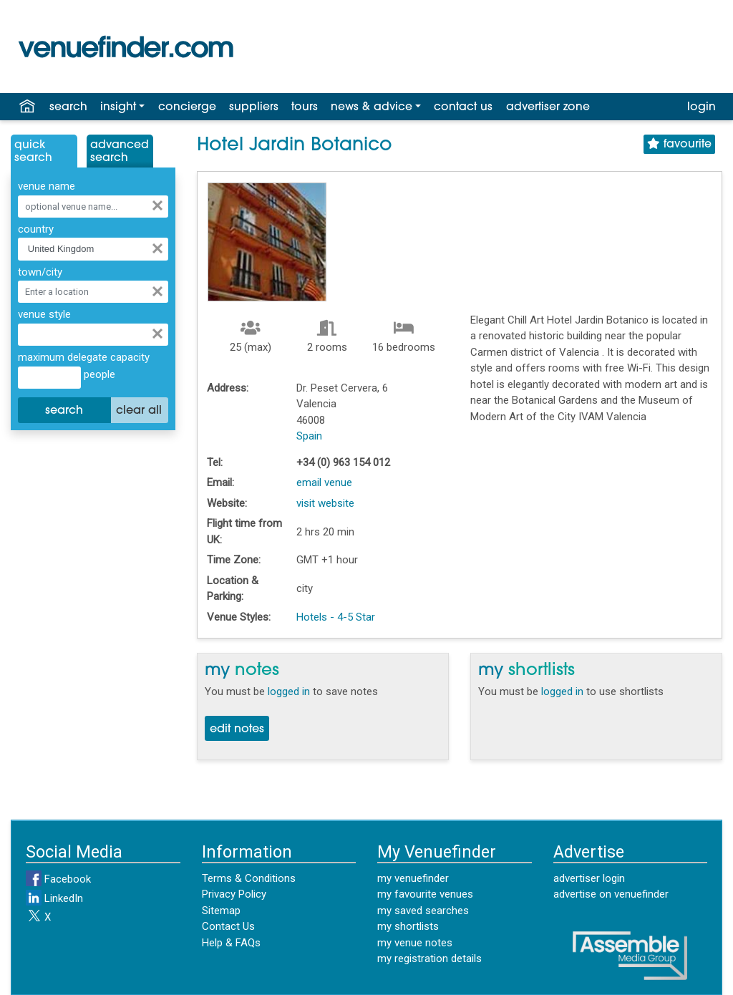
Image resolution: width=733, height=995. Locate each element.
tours (304, 107)
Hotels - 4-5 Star (335, 617)
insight (118, 107)
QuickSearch (33, 152)
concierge (187, 107)
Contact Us (228, 926)
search (68, 107)
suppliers (253, 107)
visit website (325, 503)
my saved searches (423, 910)
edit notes (237, 729)
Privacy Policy (234, 894)
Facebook (58, 879)
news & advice (371, 107)
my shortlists (408, 926)
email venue (324, 482)
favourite (679, 144)
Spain (309, 435)
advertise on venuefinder (611, 894)
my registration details (429, 958)
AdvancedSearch (119, 152)
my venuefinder (413, 878)
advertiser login (589, 878)
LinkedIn (54, 898)
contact (463, 107)
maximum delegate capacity (84, 357)
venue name (46, 186)
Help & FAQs (231, 942)
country (36, 229)
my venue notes (414, 942)
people (98, 374)
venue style (44, 314)
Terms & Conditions (249, 878)
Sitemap (221, 910)
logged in (289, 691)
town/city (40, 272)
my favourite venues (425, 894)
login (701, 107)
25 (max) (250, 347)
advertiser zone (548, 107)
